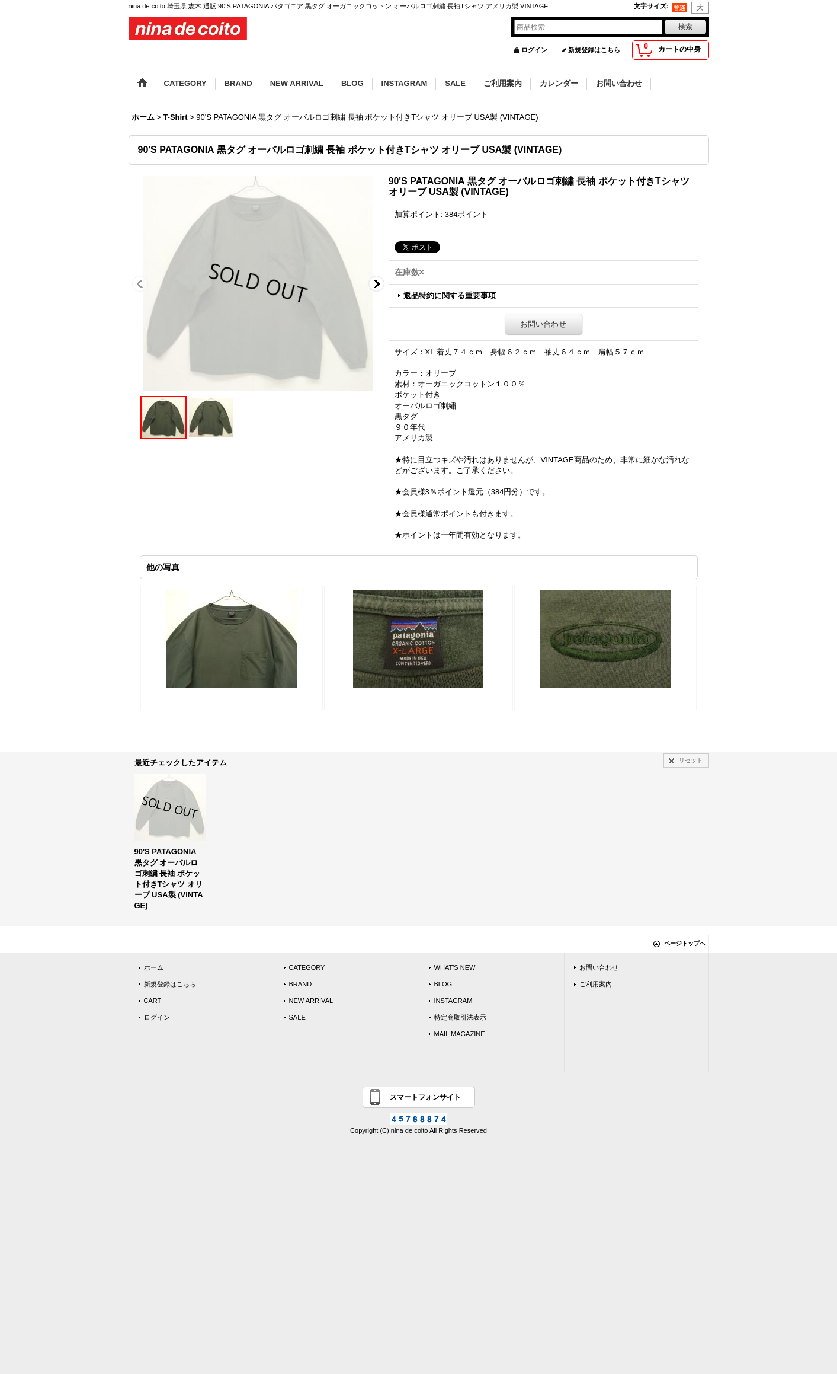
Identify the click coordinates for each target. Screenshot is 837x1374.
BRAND (300, 984)
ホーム (153, 967)
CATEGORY (307, 967)
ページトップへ (684, 943)
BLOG (443, 984)
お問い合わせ (543, 323)
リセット (691, 760)
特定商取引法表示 (460, 1017)
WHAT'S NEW (455, 967)
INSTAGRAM (453, 1000)
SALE (297, 1017)
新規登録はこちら (594, 49)
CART (153, 1000)
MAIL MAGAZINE (459, 1033)
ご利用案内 (595, 984)
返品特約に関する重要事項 (449, 295)
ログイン (534, 49)
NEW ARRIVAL (311, 1000)
